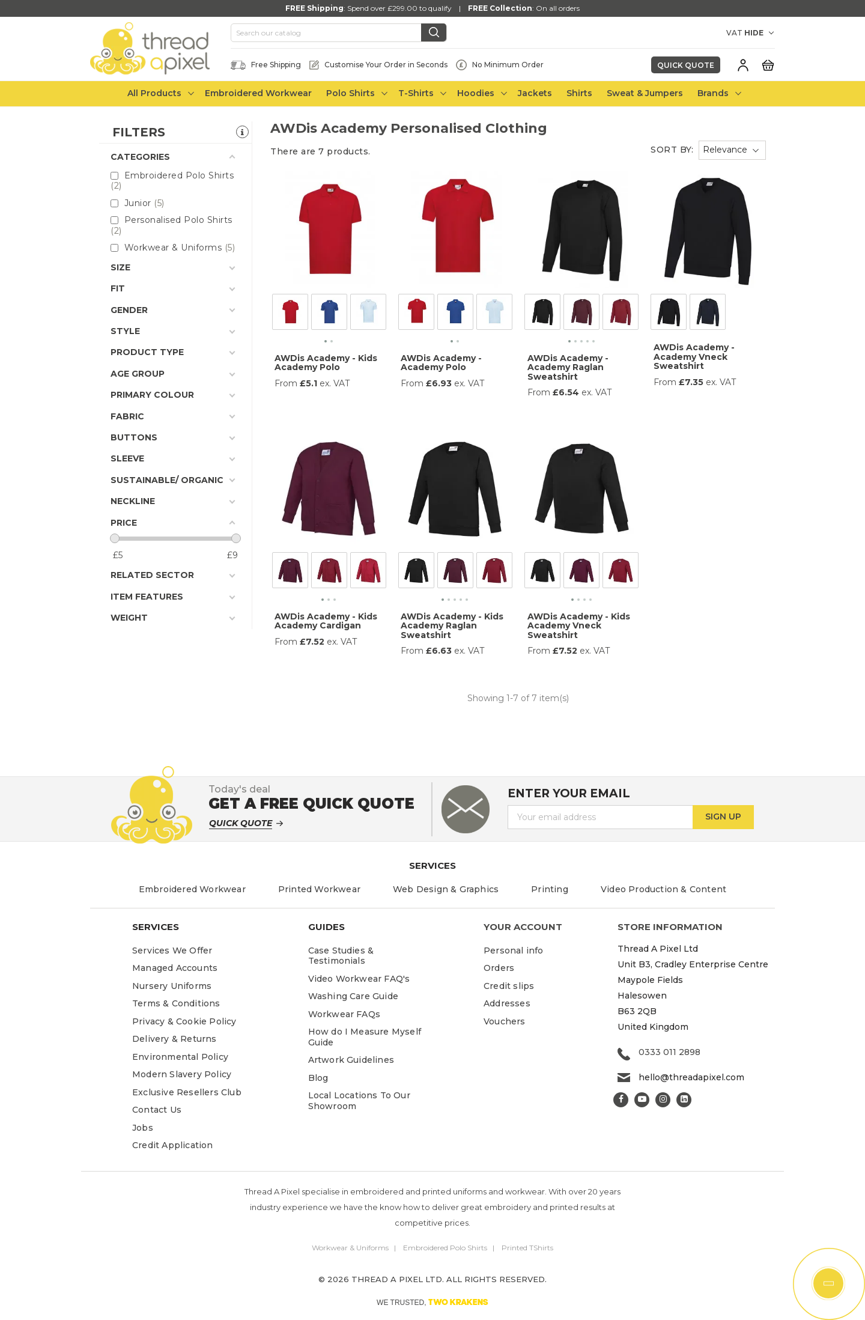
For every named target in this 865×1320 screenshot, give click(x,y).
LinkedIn (683, 1099)
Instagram (662, 1099)
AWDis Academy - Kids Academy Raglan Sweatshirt (452, 625)
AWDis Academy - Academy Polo (441, 363)
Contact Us (156, 1109)
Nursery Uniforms (171, 986)
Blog (318, 1077)
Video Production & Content (663, 889)
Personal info (514, 950)
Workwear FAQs (344, 1014)
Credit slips (509, 986)
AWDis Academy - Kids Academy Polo (326, 363)
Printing (549, 889)
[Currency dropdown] (705, 33)
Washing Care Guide (353, 996)
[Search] (339, 33)
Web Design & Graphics (446, 889)
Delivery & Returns (174, 1038)
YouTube (641, 1099)
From (286, 384)
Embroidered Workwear (192, 889)
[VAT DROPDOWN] (759, 33)
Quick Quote (685, 65)
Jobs (142, 1127)
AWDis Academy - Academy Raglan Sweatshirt (568, 367)
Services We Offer (172, 950)
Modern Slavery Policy (181, 1074)
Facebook (620, 1099)
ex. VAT (335, 384)
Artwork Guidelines (351, 1059)
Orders (499, 968)
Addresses (507, 1003)
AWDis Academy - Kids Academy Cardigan (326, 621)
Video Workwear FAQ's (359, 978)
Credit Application (172, 1145)
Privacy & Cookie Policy (184, 1021)
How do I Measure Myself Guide (365, 1037)
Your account (523, 926)
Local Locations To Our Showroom (359, 1101)
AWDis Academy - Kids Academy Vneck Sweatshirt (578, 625)
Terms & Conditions (176, 1003)
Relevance (725, 149)
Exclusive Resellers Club (186, 1092)
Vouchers (505, 1021)
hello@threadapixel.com (691, 1077)
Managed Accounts (174, 968)
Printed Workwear (319, 889)
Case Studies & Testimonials (341, 956)
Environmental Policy (180, 1056)
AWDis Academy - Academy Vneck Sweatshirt (694, 356)
